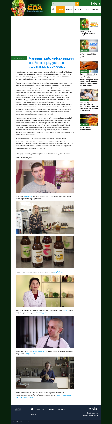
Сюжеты (60, 9)
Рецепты (78, 9)
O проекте (96, 9)
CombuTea (28, 196)
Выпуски (69, 9)
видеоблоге (30, 354)
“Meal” (65, 310)
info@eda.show (92, 413)
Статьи (86, 9)
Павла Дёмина (42, 313)
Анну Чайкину (58, 272)
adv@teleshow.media (90, 415)
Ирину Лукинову (39, 351)
